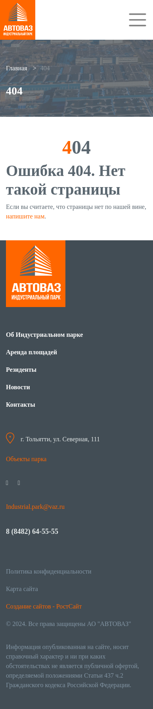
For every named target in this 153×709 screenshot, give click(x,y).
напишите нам (25, 216)
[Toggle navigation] (137, 20)
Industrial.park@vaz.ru (35, 506)
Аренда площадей (31, 352)
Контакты (20, 404)
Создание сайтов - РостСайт (44, 606)
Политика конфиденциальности (49, 571)
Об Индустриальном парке (44, 334)
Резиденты (21, 369)
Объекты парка (26, 459)
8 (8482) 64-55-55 (32, 531)
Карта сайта (22, 588)
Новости (18, 387)
